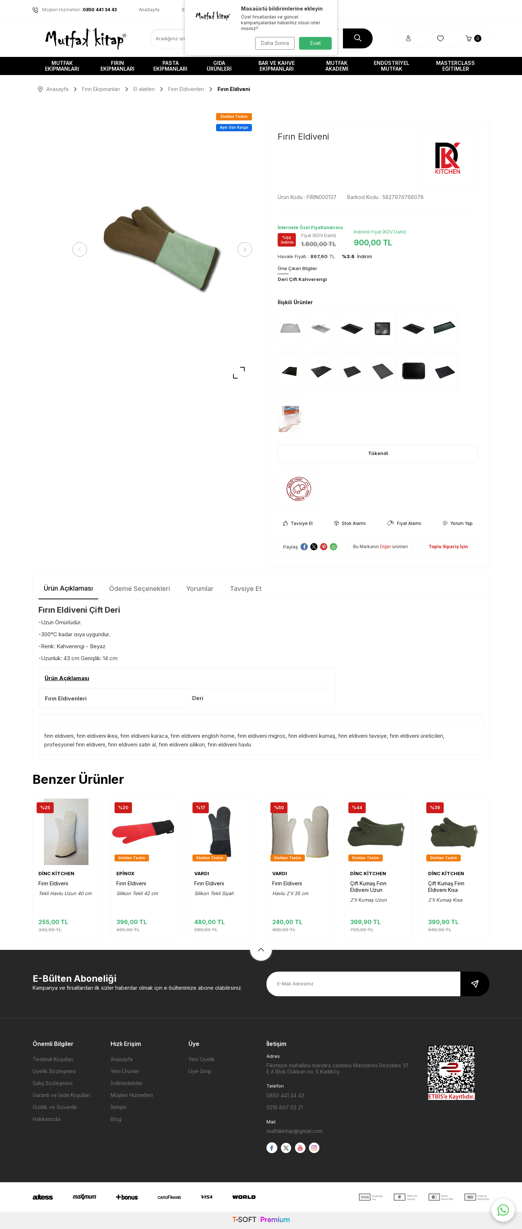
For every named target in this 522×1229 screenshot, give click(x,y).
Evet (315, 43)
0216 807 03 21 (284, 1107)
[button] (81, 249)
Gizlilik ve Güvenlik (55, 1107)
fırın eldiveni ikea (96, 735)
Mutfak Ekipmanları (62, 66)
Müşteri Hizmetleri (132, 1095)
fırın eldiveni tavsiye (362, 735)
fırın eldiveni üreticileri (416, 735)
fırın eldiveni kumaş (311, 735)
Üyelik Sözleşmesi (54, 1071)
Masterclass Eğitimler (455, 66)
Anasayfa (53, 89)
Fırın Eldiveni (53, 883)
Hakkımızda (46, 1119)
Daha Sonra (274, 43)
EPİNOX (125, 873)
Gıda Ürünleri (219, 66)
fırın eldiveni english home (203, 735)
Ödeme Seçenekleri (139, 588)
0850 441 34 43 (285, 1095)
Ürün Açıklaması (68, 588)
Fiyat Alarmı (404, 523)
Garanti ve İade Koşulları (61, 1095)
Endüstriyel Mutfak (391, 66)
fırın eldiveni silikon (182, 744)
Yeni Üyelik (201, 1059)
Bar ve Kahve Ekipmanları (276, 66)
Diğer (385, 546)
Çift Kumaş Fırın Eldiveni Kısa (446, 886)
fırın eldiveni (59, 735)
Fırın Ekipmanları (117, 66)
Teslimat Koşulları (53, 1059)
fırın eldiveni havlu (229, 744)
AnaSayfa (149, 9)
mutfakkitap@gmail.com (294, 1131)
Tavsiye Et (298, 523)
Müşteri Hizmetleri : (75, 10)
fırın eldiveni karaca (144, 735)
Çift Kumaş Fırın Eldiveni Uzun (368, 886)
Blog (116, 1119)
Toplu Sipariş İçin (448, 546)
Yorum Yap (458, 523)
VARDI (201, 873)
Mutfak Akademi (337, 66)
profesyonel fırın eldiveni (74, 744)
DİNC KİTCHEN (56, 873)
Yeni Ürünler (125, 1071)
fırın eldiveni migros (261, 735)
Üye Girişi (199, 1071)
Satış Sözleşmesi (52, 1083)
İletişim (119, 1107)
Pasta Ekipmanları (170, 66)
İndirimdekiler (127, 1083)
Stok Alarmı (350, 523)
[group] (162, 249)
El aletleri (144, 89)
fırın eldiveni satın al (132, 744)
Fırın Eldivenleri (186, 89)
